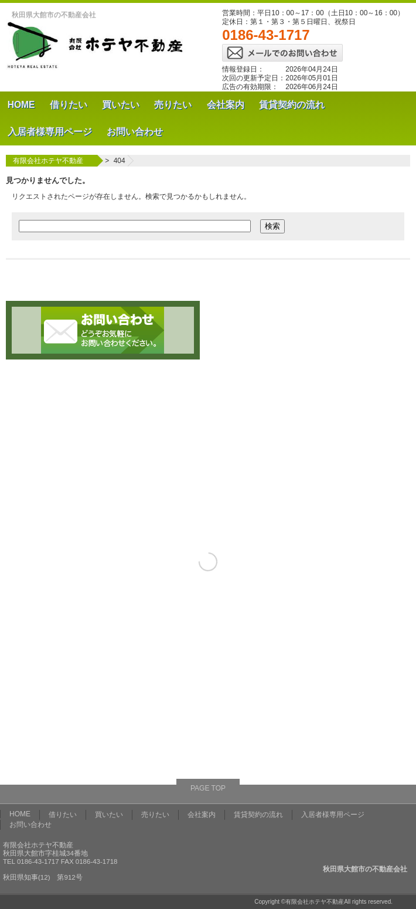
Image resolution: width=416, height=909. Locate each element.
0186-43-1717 (265, 35)
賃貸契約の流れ (292, 105)
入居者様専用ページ (50, 132)
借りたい (68, 105)
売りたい (173, 105)
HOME (21, 105)
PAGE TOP (208, 788)
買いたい (120, 105)
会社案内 (225, 105)
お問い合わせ (135, 132)
